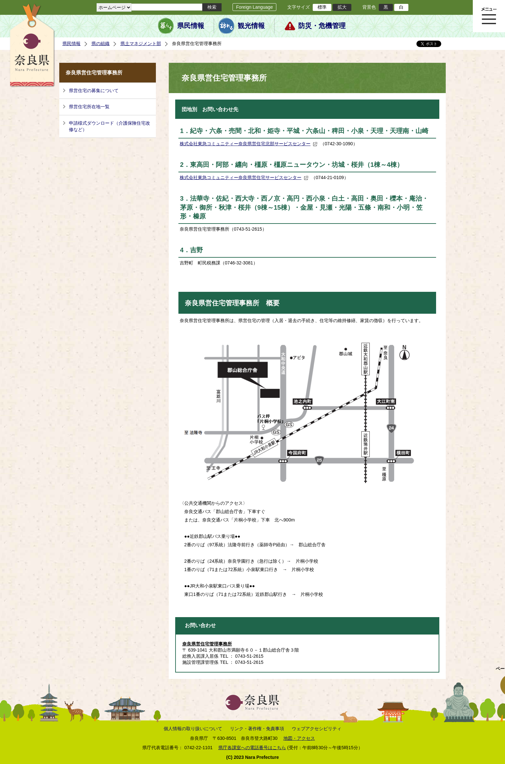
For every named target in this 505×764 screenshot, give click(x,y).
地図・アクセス (299, 738)
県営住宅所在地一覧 (89, 106)
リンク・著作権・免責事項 (257, 728)
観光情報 (251, 26)
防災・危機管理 (322, 26)
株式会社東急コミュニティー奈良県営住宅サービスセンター (244, 177)
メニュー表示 (489, 16)
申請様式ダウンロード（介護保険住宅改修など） (109, 126)
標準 (322, 7)
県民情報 (190, 26)
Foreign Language (254, 7)
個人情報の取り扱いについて (193, 728)
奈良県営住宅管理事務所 (207, 643)
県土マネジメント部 (140, 43)
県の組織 (100, 43)
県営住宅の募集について (94, 90)
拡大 (342, 7)
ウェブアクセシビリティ (316, 728)
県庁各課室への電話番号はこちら (252, 747)
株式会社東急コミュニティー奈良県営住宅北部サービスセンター (249, 143)
